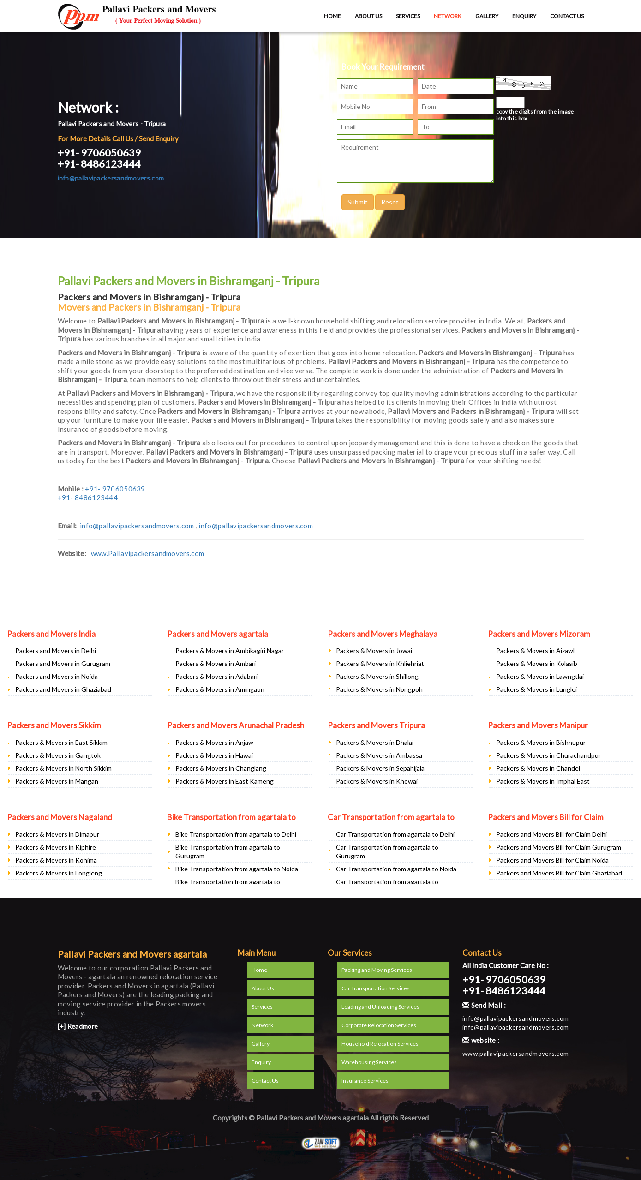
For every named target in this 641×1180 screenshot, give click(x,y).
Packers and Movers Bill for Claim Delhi (551, 834)
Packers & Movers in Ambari (215, 663)
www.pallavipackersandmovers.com (515, 1053)
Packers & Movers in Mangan (56, 781)
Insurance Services (365, 1080)
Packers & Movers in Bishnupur (541, 742)
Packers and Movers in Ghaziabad (63, 689)
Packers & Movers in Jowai (374, 650)
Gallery (486, 15)
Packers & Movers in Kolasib (536, 663)
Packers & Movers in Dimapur (57, 834)
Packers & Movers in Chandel (538, 768)
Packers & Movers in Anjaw (214, 742)
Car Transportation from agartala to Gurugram (387, 851)
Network (447, 15)
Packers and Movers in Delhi (55, 650)
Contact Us (567, 15)
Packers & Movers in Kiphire (55, 847)
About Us (368, 15)
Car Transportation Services (375, 988)
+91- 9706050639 (99, 152)
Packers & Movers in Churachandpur (548, 755)
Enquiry (524, 15)
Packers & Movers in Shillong (377, 676)
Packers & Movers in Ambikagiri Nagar (229, 650)
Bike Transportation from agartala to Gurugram (227, 851)
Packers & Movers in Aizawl (535, 650)
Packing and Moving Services (376, 969)
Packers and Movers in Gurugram (62, 663)
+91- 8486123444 (99, 163)
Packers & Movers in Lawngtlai (540, 676)
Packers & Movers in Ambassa (379, 755)
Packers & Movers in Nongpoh (379, 689)
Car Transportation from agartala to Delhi (395, 834)
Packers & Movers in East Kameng (224, 781)
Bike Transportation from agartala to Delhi (235, 834)
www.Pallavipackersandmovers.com (147, 553)
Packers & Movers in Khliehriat (380, 663)
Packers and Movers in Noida (56, 676)
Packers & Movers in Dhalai (374, 742)
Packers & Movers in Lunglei (536, 689)
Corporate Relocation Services (378, 1025)
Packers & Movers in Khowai (377, 781)
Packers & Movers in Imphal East (543, 781)
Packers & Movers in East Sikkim (61, 742)
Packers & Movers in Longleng (58, 873)
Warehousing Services (369, 1062)
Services (408, 15)
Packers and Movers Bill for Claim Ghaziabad (559, 873)
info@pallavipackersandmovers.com (111, 178)
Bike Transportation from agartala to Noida (236, 869)
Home (332, 15)
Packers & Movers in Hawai (214, 755)
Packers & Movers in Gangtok (58, 755)
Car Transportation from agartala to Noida (396, 869)
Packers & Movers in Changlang (220, 768)
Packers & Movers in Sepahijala (380, 768)
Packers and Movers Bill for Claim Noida (552, 860)
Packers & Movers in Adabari (216, 676)
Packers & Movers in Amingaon (219, 689)
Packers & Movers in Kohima (56, 860)
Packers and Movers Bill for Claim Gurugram (558, 847)
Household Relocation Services (380, 1043)
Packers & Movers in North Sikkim (63, 768)
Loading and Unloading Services (380, 1006)
